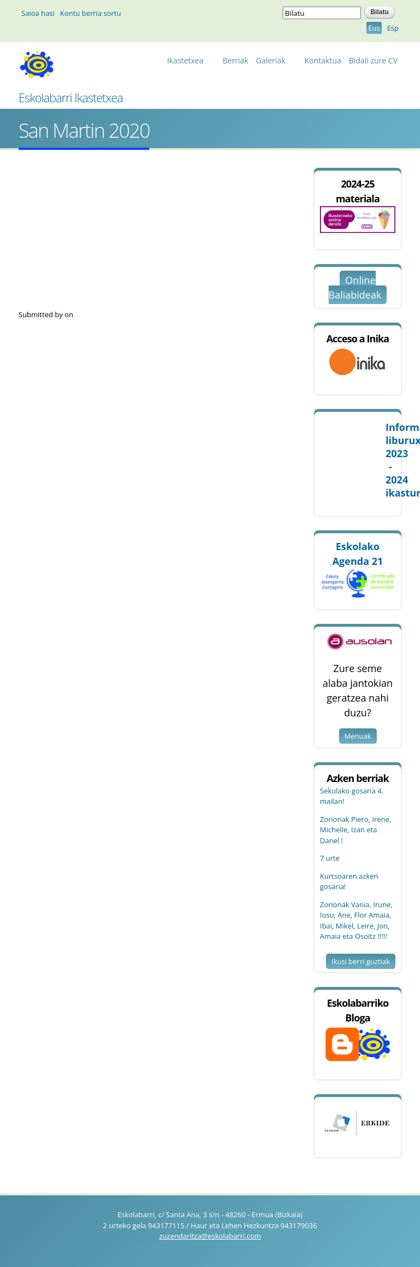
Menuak (358, 736)
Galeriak (273, 62)
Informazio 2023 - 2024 (390, 460)
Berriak (235, 60)
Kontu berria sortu (90, 13)
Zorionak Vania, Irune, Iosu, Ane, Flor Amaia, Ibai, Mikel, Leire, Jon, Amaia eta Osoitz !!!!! (356, 921)
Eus (374, 28)
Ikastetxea (188, 62)
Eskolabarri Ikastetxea (71, 97)
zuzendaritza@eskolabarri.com (210, 1236)
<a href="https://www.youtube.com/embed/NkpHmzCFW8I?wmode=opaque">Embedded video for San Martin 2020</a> (144, 239)
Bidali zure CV (373, 60)
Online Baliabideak (355, 287)
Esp (393, 28)
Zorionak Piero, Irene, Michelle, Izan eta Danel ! (355, 829)
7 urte (330, 858)
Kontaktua (323, 60)
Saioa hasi (38, 13)
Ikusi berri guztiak (360, 961)
